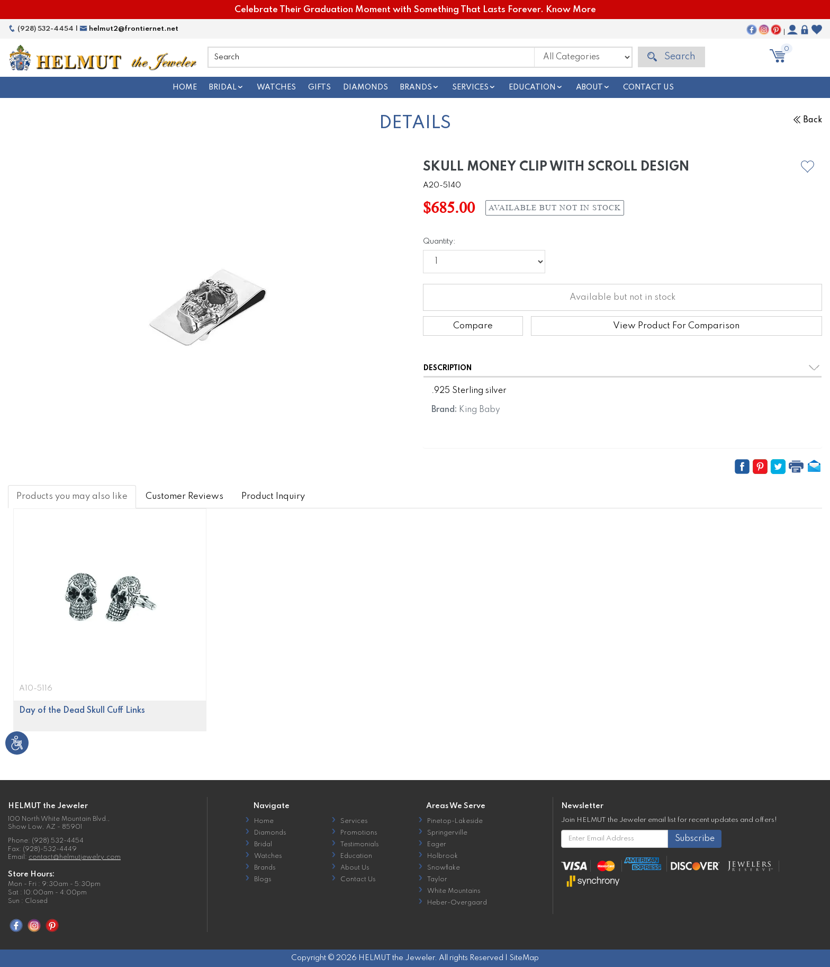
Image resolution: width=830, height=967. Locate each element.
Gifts (319, 87)
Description (447, 368)
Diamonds (365, 87)
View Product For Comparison (676, 325)
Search (671, 57)
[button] (807, 166)
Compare (473, 325)
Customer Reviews (184, 496)
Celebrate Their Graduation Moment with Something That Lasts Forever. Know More (415, 9)
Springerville (447, 833)
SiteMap (524, 958)
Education (532, 87)
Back (807, 120)
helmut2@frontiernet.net (128, 28)
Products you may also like (72, 496)
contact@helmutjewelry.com (75, 857)
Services (470, 87)
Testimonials (359, 844)
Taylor (437, 879)
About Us (354, 868)
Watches (276, 87)
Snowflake (443, 868)
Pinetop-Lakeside (455, 821)
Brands (416, 87)
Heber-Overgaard (457, 903)
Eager (436, 844)
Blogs (262, 879)
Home (185, 87)
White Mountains (453, 891)
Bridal (223, 87)
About (589, 87)
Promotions (358, 833)
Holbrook (442, 856)
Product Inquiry (273, 496)
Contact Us (648, 87)
